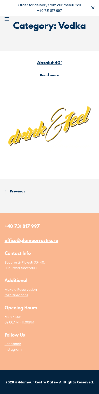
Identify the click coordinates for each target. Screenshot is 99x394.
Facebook (13, 344)
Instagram (13, 349)
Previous (17, 191)
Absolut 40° (49, 62)
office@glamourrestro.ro (31, 240)
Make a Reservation (21, 289)
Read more (51, 75)
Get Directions (16, 295)
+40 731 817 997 (49, 10)
